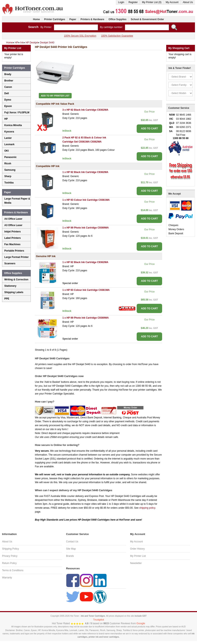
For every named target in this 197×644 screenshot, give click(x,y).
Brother (8, 80)
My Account (172, 2)
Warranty (7, 577)
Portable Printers (14, 250)
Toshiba (9, 182)
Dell (6, 93)
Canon (8, 87)
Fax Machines (12, 244)
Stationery (10, 285)
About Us (188, 2)
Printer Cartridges (54, 19)
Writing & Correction (16, 279)
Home (36, 19)
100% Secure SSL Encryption (80, 35)
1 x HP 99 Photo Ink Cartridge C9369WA (85, 227)
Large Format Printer (16, 257)
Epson (8, 106)
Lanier (8, 138)
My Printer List (138, 556)
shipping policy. (147, 507)
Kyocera (9, 131)
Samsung (9, 169)
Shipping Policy (10, 548)
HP (6, 118)
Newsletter (136, 563)
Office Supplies (117, 19)
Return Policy (9, 563)
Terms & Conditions (12, 570)
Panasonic (10, 157)
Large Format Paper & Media (17, 200)
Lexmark (9, 144)
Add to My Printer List (55, 95)
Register (133, 2)
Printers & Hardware (92, 19)
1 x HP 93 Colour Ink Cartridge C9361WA (86, 199)
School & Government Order (147, 19)
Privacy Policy (9, 556)
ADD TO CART (149, 128)
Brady (7, 74)
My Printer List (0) (151, 2)
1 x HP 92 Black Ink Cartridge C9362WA (85, 172)
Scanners (9, 263)
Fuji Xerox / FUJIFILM (16, 112)
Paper (72, 19)
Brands (70, 556)
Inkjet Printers (12, 231)
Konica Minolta (13, 125)
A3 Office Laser (13, 225)
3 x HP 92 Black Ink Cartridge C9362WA (85, 109)
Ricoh (7, 163)
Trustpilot (98, 619)
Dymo (7, 99)
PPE (6, 298)
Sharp (7, 176)
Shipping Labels (13, 292)
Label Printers (12, 238)
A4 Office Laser (13, 218)
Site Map (71, 548)
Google (140, 623)
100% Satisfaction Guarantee (117, 35)
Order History (137, 548)
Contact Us (72, 541)
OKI (6, 150)
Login (121, 2)
